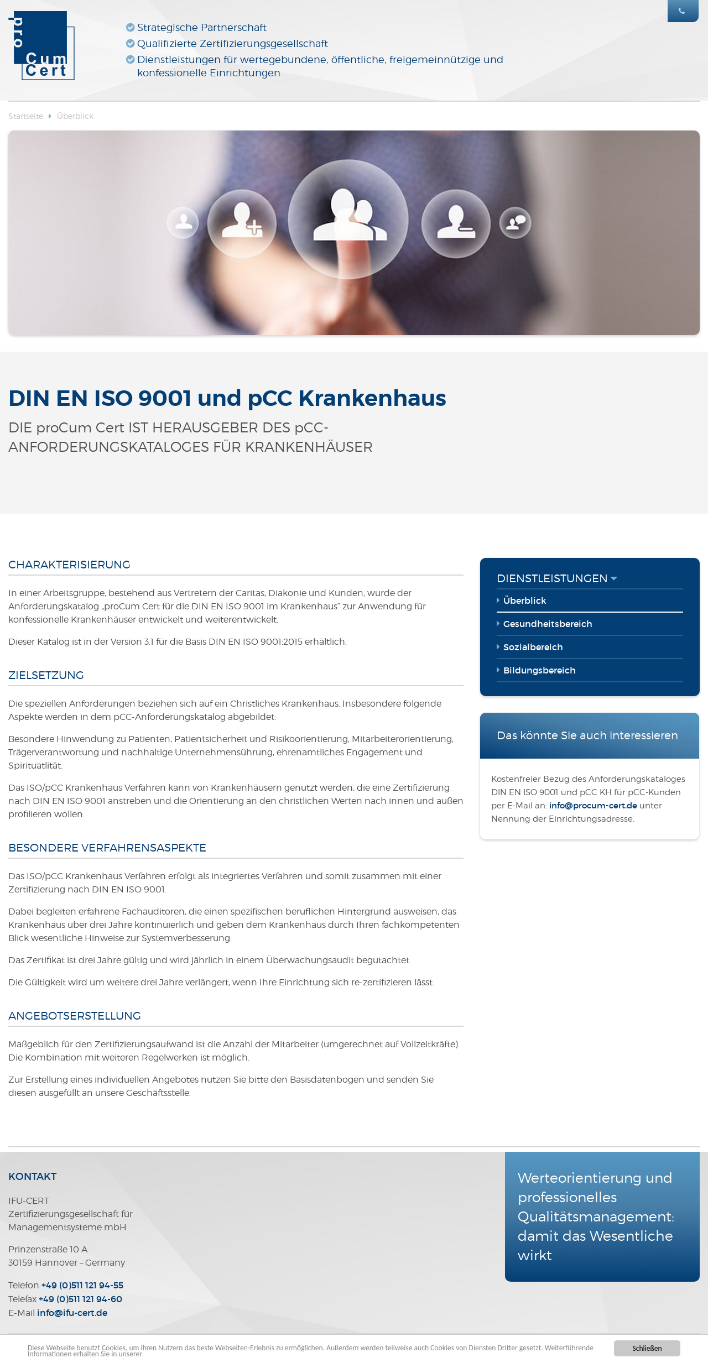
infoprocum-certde (593, 805)
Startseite (25, 116)
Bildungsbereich (539, 670)
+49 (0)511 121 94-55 (82, 1285)
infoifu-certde (72, 1312)
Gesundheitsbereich (547, 623)
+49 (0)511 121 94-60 (80, 1298)
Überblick (75, 116)
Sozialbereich (533, 646)
